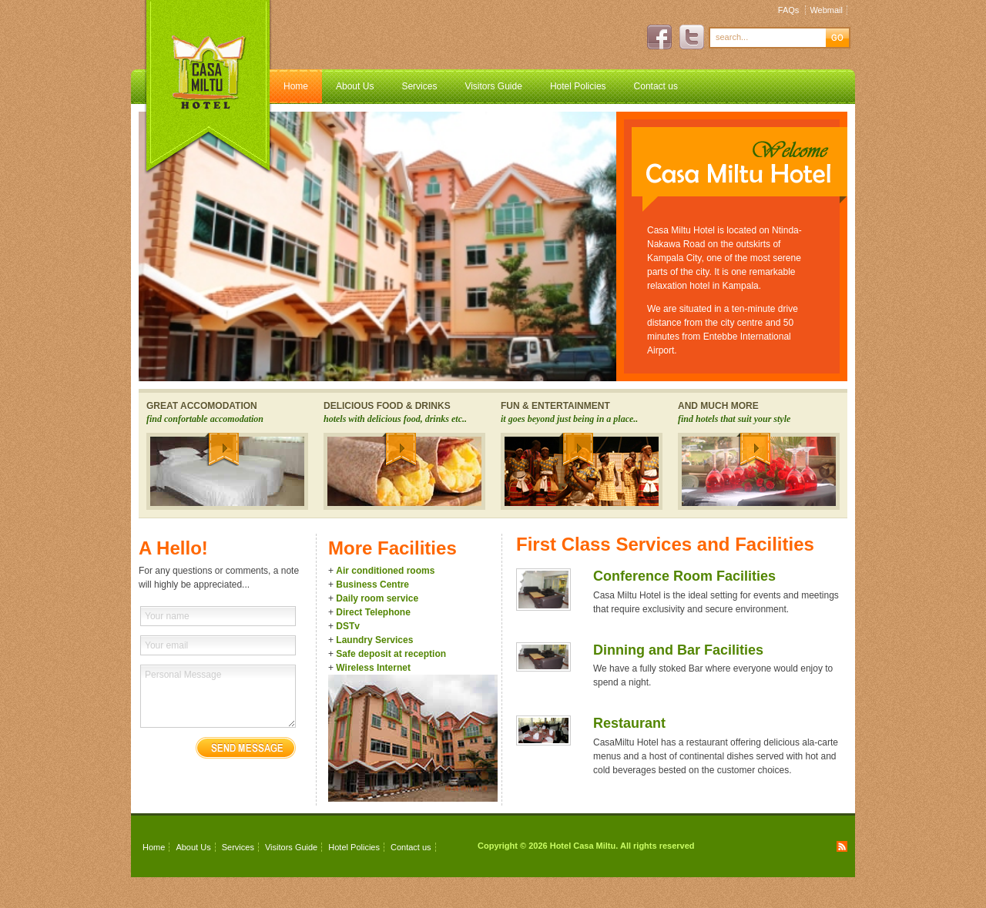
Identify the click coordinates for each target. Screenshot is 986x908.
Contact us (656, 86)
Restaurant (629, 723)
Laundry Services (374, 640)
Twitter (691, 37)
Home (295, 86)
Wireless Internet (373, 667)
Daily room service (377, 598)
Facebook (659, 37)
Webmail (826, 10)
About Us (355, 86)
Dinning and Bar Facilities (678, 650)
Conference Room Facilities (684, 576)
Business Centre (372, 584)
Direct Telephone (373, 612)
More (222, 449)
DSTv (348, 626)
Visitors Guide (493, 86)
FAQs (789, 10)
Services (419, 86)
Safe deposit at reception (391, 653)
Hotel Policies (578, 86)
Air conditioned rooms (385, 570)
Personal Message (218, 696)
